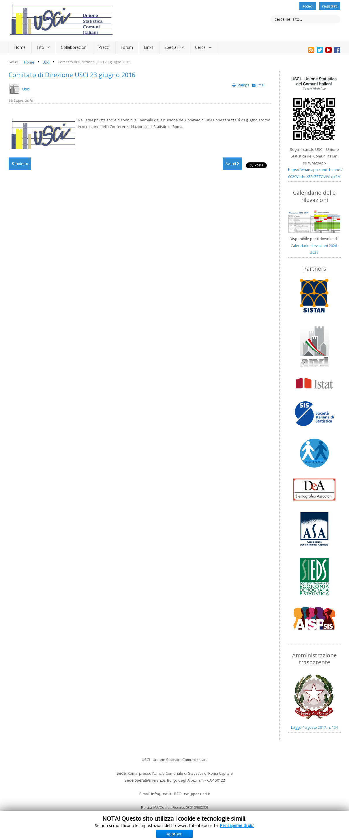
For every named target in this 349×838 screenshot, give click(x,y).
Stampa (241, 85)
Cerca (200, 47)
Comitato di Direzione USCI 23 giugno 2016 (72, 75)
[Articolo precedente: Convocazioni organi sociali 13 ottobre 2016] (20, 163)
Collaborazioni (74, 47)
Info (40, 47)
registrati (329, 6)
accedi (307, 6)
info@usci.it (161, 793)
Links (148, 47)
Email (258, 85)
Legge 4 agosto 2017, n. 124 (314, 727)
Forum (127, 47)
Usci (25, 89)
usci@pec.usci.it (196, 793)
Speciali (171, 47)
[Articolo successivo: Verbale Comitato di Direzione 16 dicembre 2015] (232, 163)
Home (20, 47)
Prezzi (104, 47)
